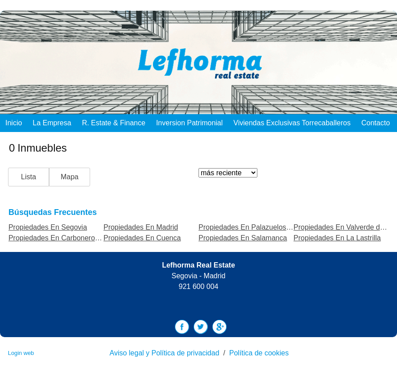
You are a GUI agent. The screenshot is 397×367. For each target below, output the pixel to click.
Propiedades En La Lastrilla (337, 238)
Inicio (13, 123)
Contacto (375, 123)
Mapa (70, 177)
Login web (21, 353)
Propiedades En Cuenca (142, 238)
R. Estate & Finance (113, 123)
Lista (28, 177)
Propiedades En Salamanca (242, 238)
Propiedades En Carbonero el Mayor (66, 238)
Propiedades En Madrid (140, 227)
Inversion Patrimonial (189, 123)
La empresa (52, 123)
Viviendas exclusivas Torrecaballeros (292, 123)
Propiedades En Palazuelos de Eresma (260, 227)
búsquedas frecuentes (52, 212)
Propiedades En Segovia (47, 227)
